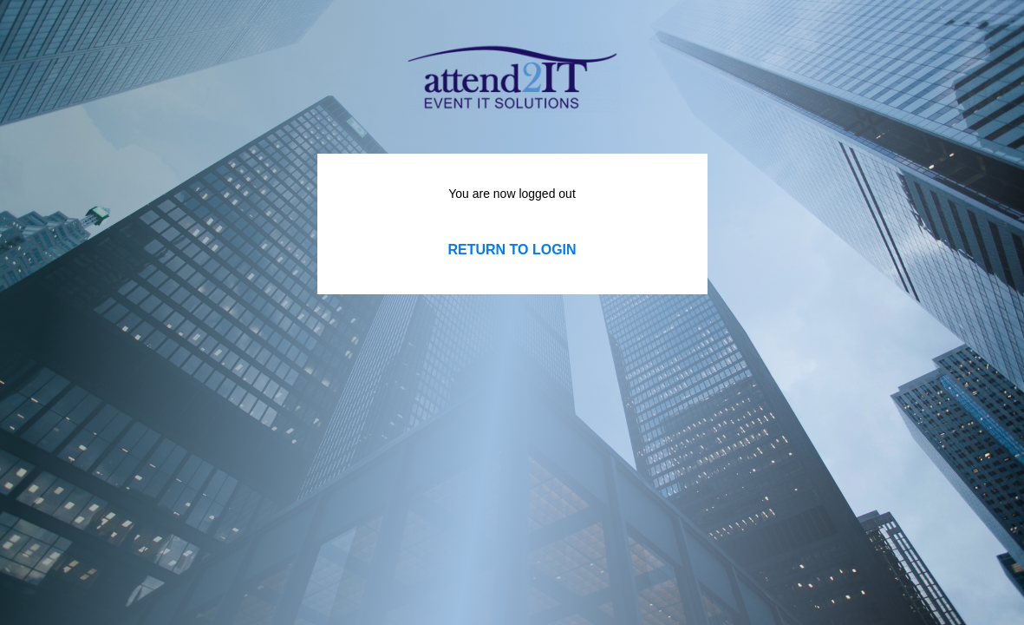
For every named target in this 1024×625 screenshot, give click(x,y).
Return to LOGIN (511, 249)
